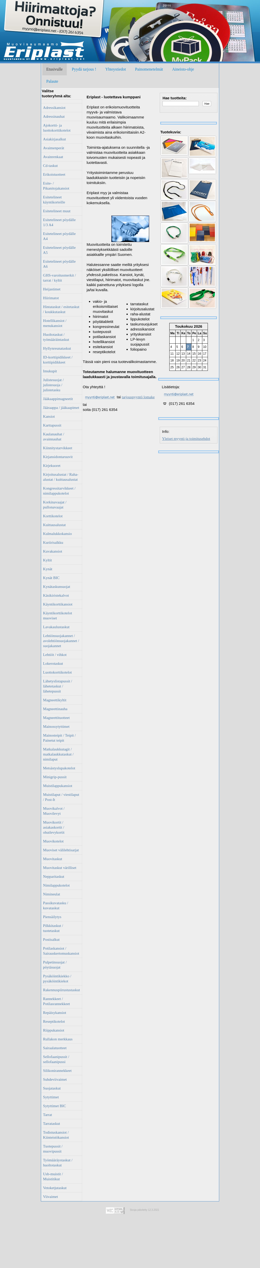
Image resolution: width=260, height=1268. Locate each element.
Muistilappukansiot (57, 786)
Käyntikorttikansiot (58, 604)
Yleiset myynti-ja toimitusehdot (186, 439)
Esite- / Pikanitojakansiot (56, 185)
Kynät (47, 569)
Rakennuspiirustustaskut (61, 990)
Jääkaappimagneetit (58, 399)
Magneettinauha (55, 709)
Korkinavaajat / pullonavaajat (55, 504)
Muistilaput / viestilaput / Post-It (61, 797)
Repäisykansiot (54, 1013)
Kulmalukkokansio (57, 534)
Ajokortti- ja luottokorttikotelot (57, 127)
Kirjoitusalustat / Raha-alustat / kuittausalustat (60, 476)
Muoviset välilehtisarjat (61, 850)
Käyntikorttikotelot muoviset (57, 615)
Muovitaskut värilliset (59, 868)
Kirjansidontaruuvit (58, 457)
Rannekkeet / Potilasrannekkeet (56, 1001)
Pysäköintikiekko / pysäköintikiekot (57, 978)
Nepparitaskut (53, 876)
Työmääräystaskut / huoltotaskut (58, 1162)
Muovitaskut (52, 859)
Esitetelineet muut (57, 211)
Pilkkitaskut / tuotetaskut (53, 928)
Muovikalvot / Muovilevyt (53, 811)
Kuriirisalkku (53, 542)
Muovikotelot (53, 841)
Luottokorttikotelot (57, 672)
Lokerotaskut (53, 663)
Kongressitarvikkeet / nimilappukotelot (59, 490)
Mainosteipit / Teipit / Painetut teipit (59, 737)
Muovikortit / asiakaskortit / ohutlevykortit (53, 827)
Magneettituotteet (56, 718)
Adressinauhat (54, 116)
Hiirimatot (51, 298)
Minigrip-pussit (55, 777)
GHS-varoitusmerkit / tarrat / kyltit (59, 277)
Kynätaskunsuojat (56, 587)
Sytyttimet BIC (54, 1106)
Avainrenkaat (53, 157)
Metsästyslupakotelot (59, 768)
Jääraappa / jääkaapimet (61, 408)
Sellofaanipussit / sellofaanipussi (56, 1059)
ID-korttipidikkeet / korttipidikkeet (58, 359)
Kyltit (47, 560)
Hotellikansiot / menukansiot (55, 323)
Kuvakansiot (52, 551)
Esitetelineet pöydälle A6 (59, 263)
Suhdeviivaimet (55, 1079)
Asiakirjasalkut (54, 139)
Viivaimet (50, 1197)
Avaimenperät (53, 148)
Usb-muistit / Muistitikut (53, 1176)
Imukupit (50, 371)
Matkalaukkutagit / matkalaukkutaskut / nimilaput (58, 754)
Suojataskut (52, 1088)
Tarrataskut (51, 1124)
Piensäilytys (52, 917)
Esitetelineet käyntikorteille (54, 199)
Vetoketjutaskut (55, 1188)
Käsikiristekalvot (56, 595)
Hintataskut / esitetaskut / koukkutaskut (61, 309)
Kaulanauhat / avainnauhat (53, 436)
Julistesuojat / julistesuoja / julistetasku (53, 385)
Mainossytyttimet (56, 726)
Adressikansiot (54, 108)
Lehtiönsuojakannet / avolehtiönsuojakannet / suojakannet (61, 641)
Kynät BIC (51, 578)
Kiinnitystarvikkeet (57, 448)
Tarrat (47, 1115)
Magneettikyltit (54, 700)
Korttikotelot (53, 516)
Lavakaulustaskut (56, 627)
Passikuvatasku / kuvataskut (55, 905)
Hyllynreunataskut (57, 348)
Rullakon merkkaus (58, 1039)
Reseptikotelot (54, 1021)
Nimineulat (51, 894)
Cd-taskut (50, 166)
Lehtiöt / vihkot (55, 655)
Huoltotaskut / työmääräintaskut (56, 337)
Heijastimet (51, 289)
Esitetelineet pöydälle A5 (59, 250)
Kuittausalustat (54, 525)
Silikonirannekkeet (57, 1071)
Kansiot (49, 416)
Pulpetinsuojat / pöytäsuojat (55, 964)
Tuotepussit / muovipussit (52, 1148)
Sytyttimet (51, 1097)
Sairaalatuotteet (55, 1048)
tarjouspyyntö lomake (138, 397)
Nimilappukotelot (56, 885)
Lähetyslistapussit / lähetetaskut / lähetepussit (57, 686)
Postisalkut (51, 940)
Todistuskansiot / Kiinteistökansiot (56, 1134)
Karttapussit (52, 425)
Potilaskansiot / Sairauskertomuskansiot (61, 950)
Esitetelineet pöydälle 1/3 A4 (59, 222)
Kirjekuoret (51, 466)
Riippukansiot (53, 1030)
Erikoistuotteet (54, 174)
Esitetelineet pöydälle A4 (59, 236)
